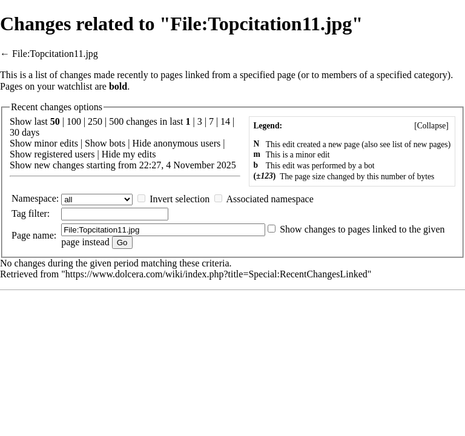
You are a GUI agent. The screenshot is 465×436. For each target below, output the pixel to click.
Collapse (431, 125)
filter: (31, 213)
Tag (19, 213)
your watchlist (64, 86)
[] (431, 125)
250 (95, 121)
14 (225, 121)
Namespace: (35, 198)
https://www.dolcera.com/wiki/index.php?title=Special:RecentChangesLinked (216, 274)
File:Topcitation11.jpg (55, 53)
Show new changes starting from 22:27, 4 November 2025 (123, 165)
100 (74, 121)
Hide (141, 143)
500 (116, 121)
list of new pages (420, 144)
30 (14, 132)
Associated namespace (269, 199)
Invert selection (179, 199)
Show (20, 143)
